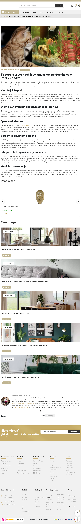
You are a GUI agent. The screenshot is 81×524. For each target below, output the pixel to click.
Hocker (19, 466)
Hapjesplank (37, 470)
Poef (18, 468)
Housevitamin (70, 472)
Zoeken (59, 6)
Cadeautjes (53, 469)
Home (5, 16)
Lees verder (6, 255)
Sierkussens (4, 468)
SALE (51, 480)
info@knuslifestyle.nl (9, 504)
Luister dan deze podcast (21, 407)
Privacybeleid (72, 501)
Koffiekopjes (37, 468)
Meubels (20, 461)
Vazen (3, 473)
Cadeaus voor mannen (54, 477)
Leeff (67, 470)
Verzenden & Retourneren (25, 498)
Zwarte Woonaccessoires (55, 466)
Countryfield (70, 475)
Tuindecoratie (39, 504)
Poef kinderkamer (23, 473)
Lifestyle (37, 506)
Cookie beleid (72, 499)
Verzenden (74, 431)
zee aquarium (17, 94)
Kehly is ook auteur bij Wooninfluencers (23, 403)
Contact (60, 12)
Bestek (35, 463)
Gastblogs (50, 416)
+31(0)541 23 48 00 (9, 501)
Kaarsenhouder (6, 466)
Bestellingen (25, 511)
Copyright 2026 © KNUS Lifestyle (38, 519)
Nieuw (37, 495)
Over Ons (26, 12)
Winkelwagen (25, 504)
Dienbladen (37, 473)
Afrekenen (50, 12)
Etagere (36, 466)
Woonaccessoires (6, 461)
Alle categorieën (10, 12)
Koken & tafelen (37, 500)
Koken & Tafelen (38, 461)
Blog (34, 12)
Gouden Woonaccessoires (55, 462)
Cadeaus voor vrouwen (54, 473)
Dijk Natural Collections (69, 464)
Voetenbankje (21, 470)
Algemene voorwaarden (72, 495)
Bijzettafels (20, 463)
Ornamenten (5, 470)
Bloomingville (70, 461)
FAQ (41, 12)
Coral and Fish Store (26, 125)
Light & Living (70, 468)
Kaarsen (3, 463)
